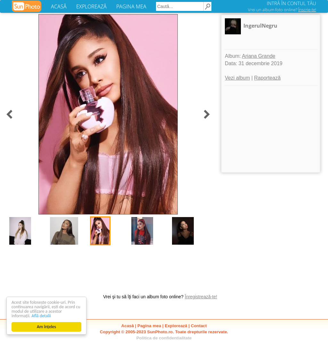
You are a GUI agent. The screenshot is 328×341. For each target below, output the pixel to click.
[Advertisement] (271, 129)
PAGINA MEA (131, 6)
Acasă (127, 325)
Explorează (176, 325)
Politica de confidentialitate (164, 338)
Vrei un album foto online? (282, 10)
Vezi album (237, 78)
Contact (199, 325)
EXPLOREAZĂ (91, 6)
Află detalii (41, 316)
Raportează (267, 78)
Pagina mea (149, 325)
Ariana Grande (258, 56)
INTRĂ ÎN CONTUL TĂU (291, 3)
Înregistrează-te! (201, 296)
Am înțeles (46, 326)
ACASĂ (59, 6)
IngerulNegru (260, 25)
